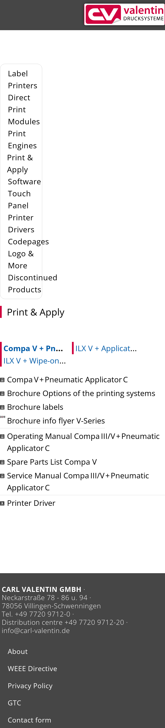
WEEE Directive (32, 668)
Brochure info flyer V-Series (56, 420)
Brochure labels (35, 407)
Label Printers (22, 79)
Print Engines (22, 139)
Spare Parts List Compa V (52, 461)
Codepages (28, 241)
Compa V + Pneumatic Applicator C (67, 379)
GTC (14, 703)
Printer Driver (31, 503)
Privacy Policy (30, 686)
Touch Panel (19, 199)
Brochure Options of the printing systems (81, 393)
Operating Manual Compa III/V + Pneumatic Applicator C (83, 442)
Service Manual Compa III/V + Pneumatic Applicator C (78, 481)
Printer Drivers (21, 223)
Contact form (29, 720)
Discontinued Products (33, 283)
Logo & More (21, 259)
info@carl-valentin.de (36, 630)
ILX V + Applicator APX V (118, 348)
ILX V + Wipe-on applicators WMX (62, 360)
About (18, 651)
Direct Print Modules (24, 109)
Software (24, 181)
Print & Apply (20, 163)
